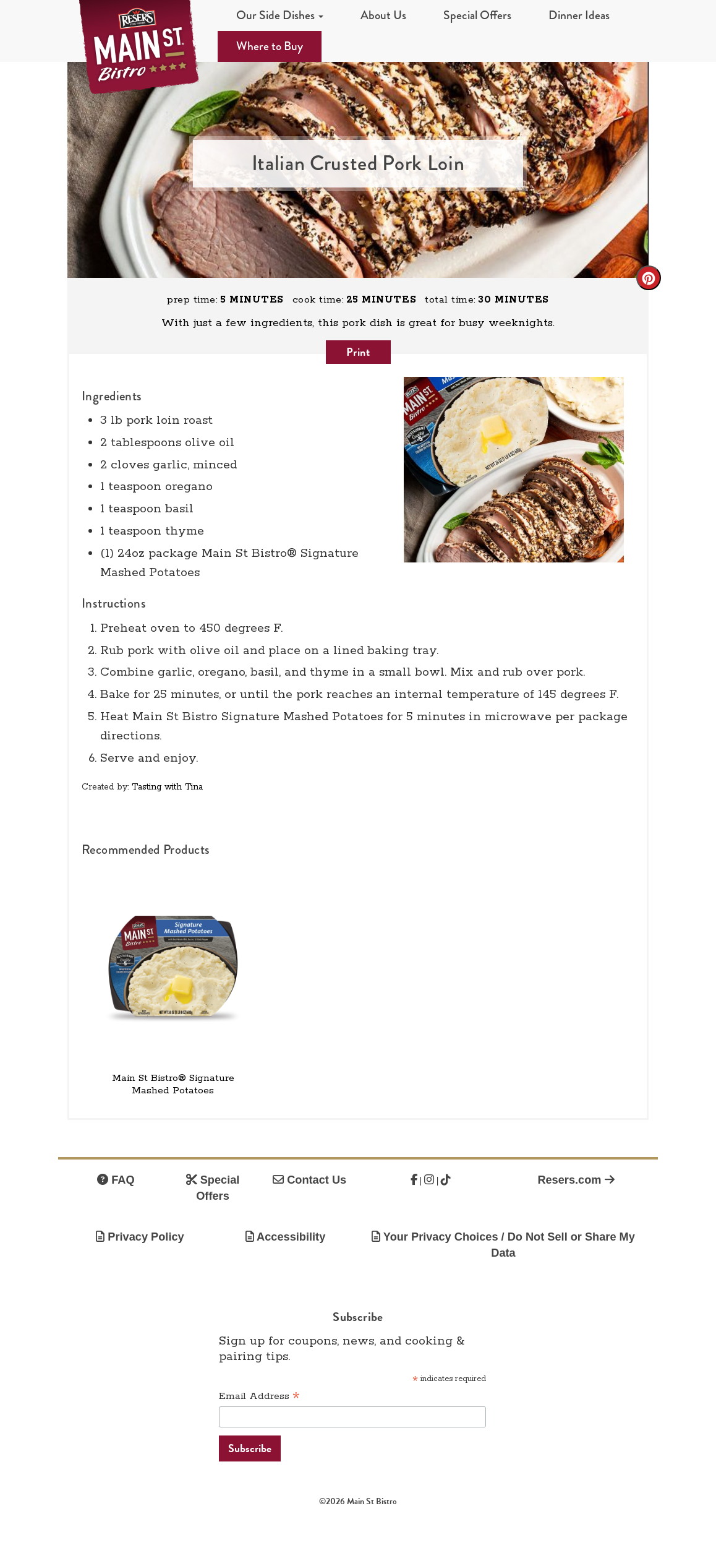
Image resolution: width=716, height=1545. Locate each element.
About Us (383, 15)
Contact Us (309, 1180)
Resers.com (575, 1180)
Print (358, 351)
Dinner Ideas (579, 15)
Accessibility (285, 1237)
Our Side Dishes (279, 15)
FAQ (115, 1180)
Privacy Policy (140, 1237)
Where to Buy (269, 46)
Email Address (259, 1396)
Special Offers (477, 15)
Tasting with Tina (167, 787)
